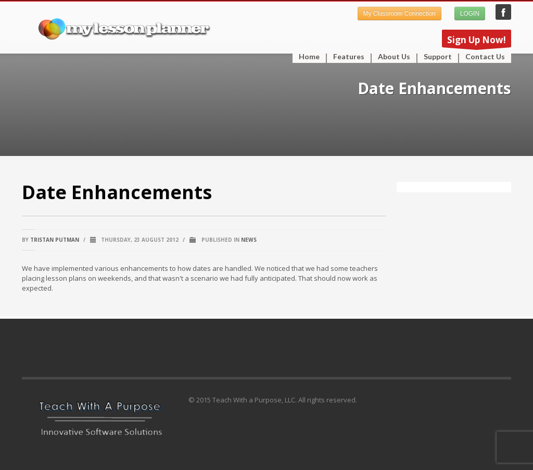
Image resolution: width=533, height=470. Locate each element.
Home (309, 56)
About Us (394, 56)
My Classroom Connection (399, 13)
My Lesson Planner (503, 12)
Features (345, 56)
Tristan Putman (54, 239)
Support (434, 56)
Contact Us (485, 56)
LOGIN (469, 13)
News (249, 239)
